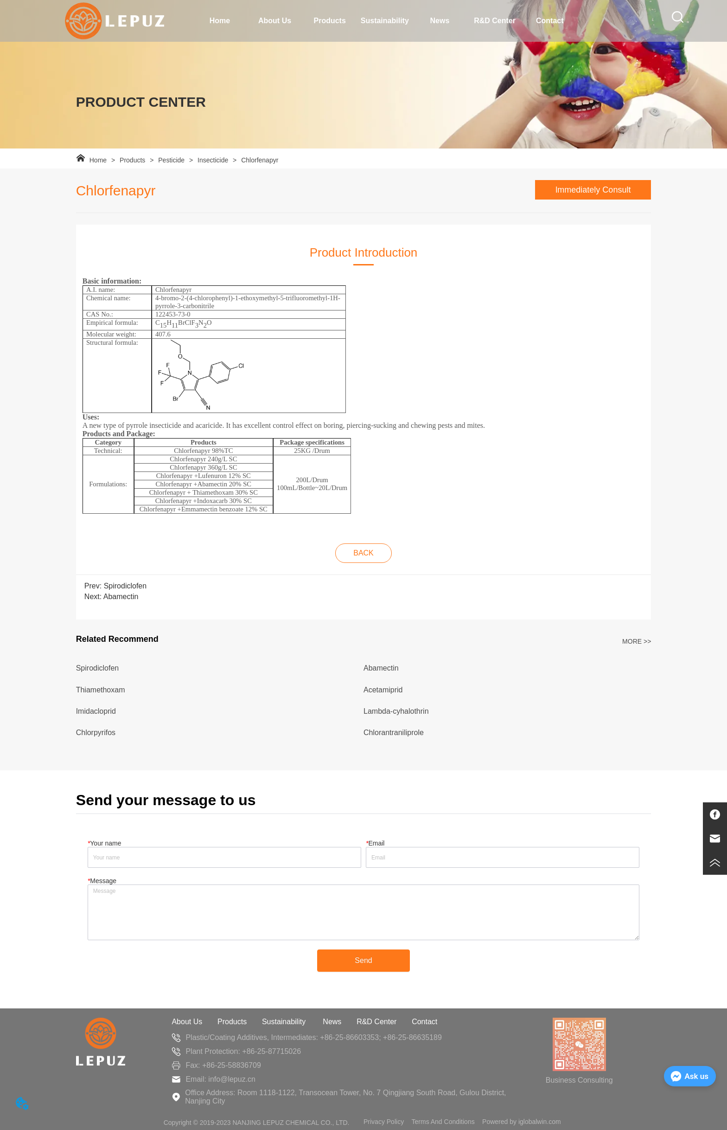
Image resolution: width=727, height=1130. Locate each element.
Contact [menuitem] (550, 21)
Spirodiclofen (125, 586)
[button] (274, 21)
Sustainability (285, 1022)
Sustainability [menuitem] (385, 21)
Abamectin (121, 597)
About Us (187, 1022)
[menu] (385, 21)
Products (132, 160)
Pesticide (171, 160)
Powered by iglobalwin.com (521, 1121)
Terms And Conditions (443, 1121)
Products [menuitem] (330, 21)
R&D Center (376, 1022)
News (332, 1022)
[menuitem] (274, 21)
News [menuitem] (440, 21)
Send (363, 960)
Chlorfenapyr (258, 160)
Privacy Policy (384, 1121)
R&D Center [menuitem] (495, 21)
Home (98, 160)
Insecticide (213, 160)
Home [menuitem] (220, 21)
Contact (424, 1022)
